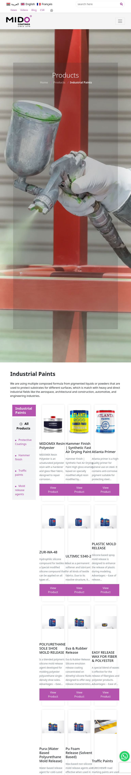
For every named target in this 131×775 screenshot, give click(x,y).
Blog (34, 10)
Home (44, 82)
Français (47, 4)
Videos (24, 10)
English (30, 4)
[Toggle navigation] (120, 21)
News (14, 10)
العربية (15, 4)
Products (59, 82)
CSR (42, 10)
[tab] (24, 426)
